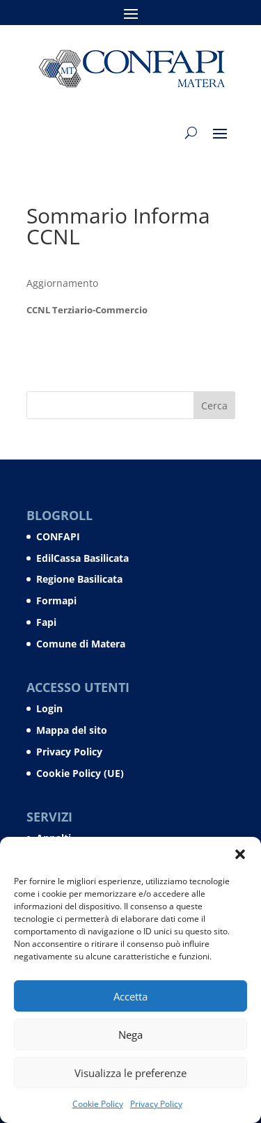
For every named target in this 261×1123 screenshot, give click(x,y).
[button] (240, 854)
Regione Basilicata (79, 579)
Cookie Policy (97, 1104)
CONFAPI (58, 536)
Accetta (130, 996)
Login (49, 708)
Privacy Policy (156, 1104)
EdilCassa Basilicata (82, 558)
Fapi (46, 622)
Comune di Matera (80, 643)
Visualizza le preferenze (130, 1073)
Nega (130, 1035)
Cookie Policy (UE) (80, 773)
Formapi (56, 600)
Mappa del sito (71, 730)
